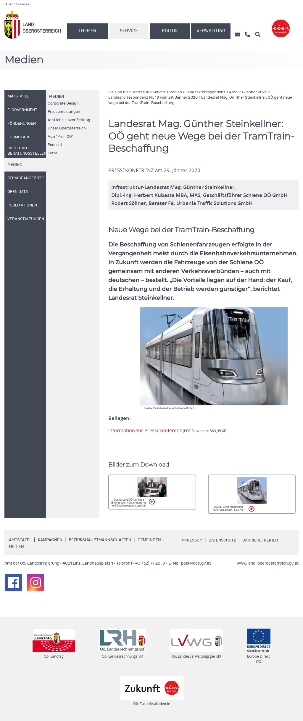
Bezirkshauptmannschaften (100, 540)
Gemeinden (149, 540)
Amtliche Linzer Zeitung (69, 120)
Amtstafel (20, 540)
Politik (170, 31)
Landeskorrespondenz (205, 92)
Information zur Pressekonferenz (169, 430)
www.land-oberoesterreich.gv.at (268, 563)
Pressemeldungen (64, 112)
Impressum (192, 540)
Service (129, 31)
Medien (56, 97)
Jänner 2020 (255, 92)
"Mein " (60, 137)
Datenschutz (224, 540)
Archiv (235, 92)
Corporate (63, 103)
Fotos (53, 153)
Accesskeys (17, 4)
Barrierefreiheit (264, 540)
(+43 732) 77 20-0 (148, 563)
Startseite (140, 92)
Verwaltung (210, 31)
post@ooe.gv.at (196, 563)
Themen (87, 31)
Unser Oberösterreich (67, 128)
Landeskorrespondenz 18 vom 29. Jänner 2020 (153, 98)
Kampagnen (50, 540)
